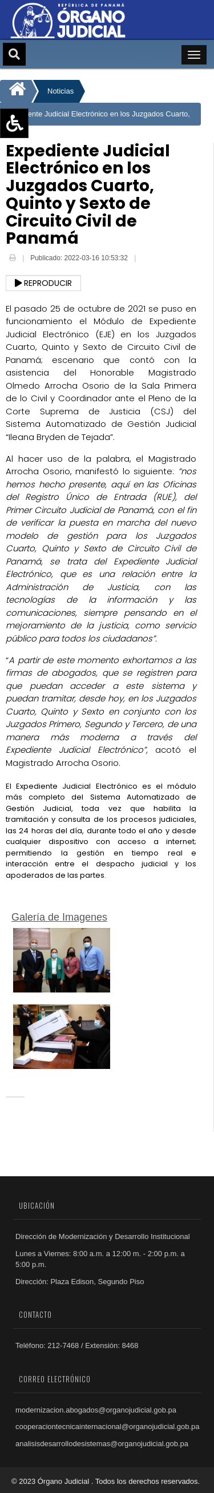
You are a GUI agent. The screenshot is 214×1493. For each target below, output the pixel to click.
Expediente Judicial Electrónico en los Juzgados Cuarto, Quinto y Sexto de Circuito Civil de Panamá (97, 118)
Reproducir (43, 283)
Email (146, 259)
